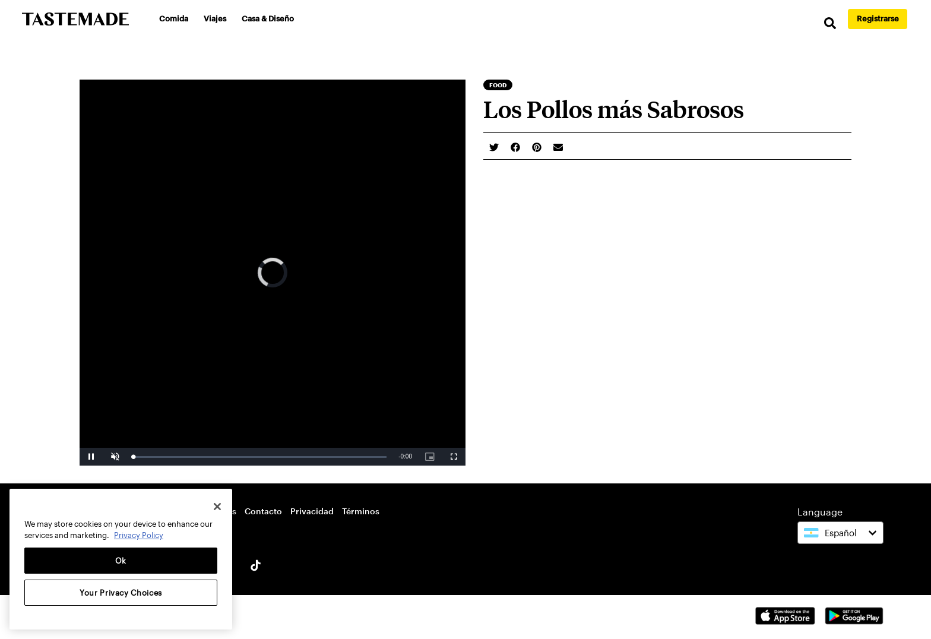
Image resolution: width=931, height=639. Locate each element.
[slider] (260, 457)
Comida (173, 18)
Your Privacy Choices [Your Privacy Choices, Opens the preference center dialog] (121, 592)
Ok (120, 560)
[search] (830, 23)
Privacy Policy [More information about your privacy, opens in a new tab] (138, 535)
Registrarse (878, 18)
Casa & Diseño (268, 18)
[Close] (217, 507)
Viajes (215, 18)
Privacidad (312, 511)
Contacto (263, 511)
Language (820, 511)
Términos (360, 511)
